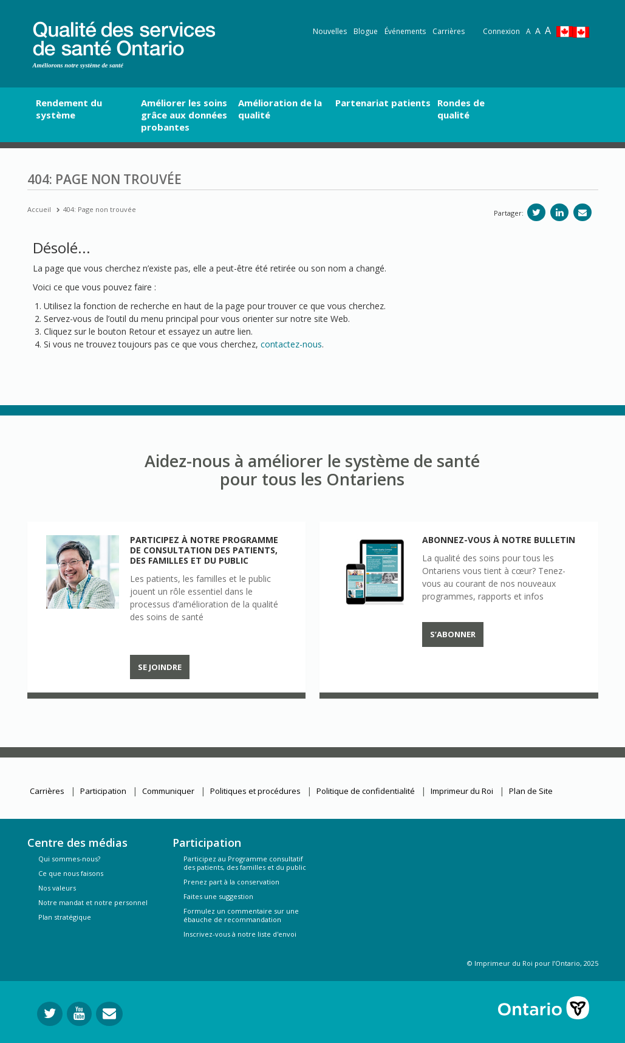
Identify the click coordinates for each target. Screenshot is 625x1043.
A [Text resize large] (538, 30)
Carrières (448, 31)
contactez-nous (291, 344)
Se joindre (160, 667)
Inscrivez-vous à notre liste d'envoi (239, 934)
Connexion (501, 31)
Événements (405, 31)
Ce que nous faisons (70, 873)
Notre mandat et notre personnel (93, 902)
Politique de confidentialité (365, 790)
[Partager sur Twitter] (536, 212)
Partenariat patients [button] (383, 103)
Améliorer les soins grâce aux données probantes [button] (184, 115)
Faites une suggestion (218, 896)
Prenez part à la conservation (231, 881)
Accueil (39, 209)
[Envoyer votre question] (109, 1014)
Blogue (365, 31)
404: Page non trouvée (99, 209)
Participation (103, 790)
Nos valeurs (57, 887)
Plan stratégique (64, 917)
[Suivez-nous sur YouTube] (79, 1014)
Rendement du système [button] (69, 109)
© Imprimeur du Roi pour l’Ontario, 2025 (532, 963)
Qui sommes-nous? (69, 858)
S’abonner (453, 634)
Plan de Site (531, 790)
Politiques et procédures (255, 790)
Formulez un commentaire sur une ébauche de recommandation (241, 915)
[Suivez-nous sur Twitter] (50, 1014)
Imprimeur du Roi (462, 790)
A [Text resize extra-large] (548, 30)
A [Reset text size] (528, 31)
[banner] (123, 37)
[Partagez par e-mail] (582, 212)
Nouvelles (330, 31)
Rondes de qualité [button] (461, 109)
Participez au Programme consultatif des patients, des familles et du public (244, 863)
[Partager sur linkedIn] (559, 212)
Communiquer (168, 790)
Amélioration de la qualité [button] (280, 109)
